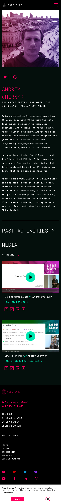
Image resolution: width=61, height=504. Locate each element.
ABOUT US (7, 455)
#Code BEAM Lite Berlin (28, 361)
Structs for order (14, 355)
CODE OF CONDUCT (11, 459)
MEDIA (5, 445)
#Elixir (9, 361)
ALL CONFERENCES (11, 435)
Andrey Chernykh (42, 296)
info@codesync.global (15, 402)
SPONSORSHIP (8, 452)
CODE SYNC (12, 5)
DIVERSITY (7, 448)
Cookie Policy (7, 492)
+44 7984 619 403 (12, 406)
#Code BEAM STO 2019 (16, 302)
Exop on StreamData (16, 296)
